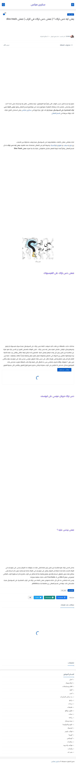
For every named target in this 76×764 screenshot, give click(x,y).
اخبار (70, 679)
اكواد (70, 690)
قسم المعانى (55, 113)
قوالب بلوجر (68, 731)
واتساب (70, 748)
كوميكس (69, 738)
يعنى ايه (70, 14)
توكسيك (53, 145)
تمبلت (70, 714)
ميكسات (69, 742)
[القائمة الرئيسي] (72, 4)
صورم (60, 145)
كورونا (70, 735)
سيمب (65, 145)
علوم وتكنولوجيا (67, 724)
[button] (61, 597)
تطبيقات (69, 707)
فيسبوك (69, 728)
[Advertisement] (54, 27)
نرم (71, 145)
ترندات (70, 703)
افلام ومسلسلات (67, 686)
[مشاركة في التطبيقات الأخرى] (30, 597)
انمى (70, 693)
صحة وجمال (68, 721)
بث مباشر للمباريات (66, 697)
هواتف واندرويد (67, 745)
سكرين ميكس (38, 4)
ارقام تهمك (69, 683)
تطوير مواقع (68, 710)
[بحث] (3, 4)
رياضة (70, 717)
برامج (70, 700)
